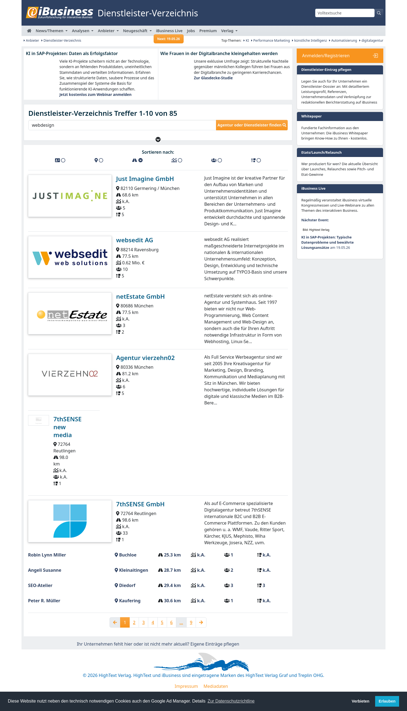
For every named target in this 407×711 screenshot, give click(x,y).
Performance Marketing (270, 40)
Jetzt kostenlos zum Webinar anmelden (95, 94)
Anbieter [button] (107, 30)
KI (246, 40)
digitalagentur (371, 40)
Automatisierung (343, 40)
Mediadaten (216, 690)
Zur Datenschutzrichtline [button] (231, 701)
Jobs (191, 30)
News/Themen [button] (50, 30)
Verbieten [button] (360, 701)
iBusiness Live (169, 32)
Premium (208, 30)
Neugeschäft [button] (135, 30)
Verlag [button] (228, 30)
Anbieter (31, 40)
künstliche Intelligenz (309, 40)
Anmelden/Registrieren (326, 56)
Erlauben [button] (387, 701)
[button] (158, 143)
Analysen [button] (81, 30)
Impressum (186, 690)
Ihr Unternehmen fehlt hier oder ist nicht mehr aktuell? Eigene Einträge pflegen (158, 648)
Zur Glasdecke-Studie (213, 77)
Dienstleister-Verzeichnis (61, 40)
